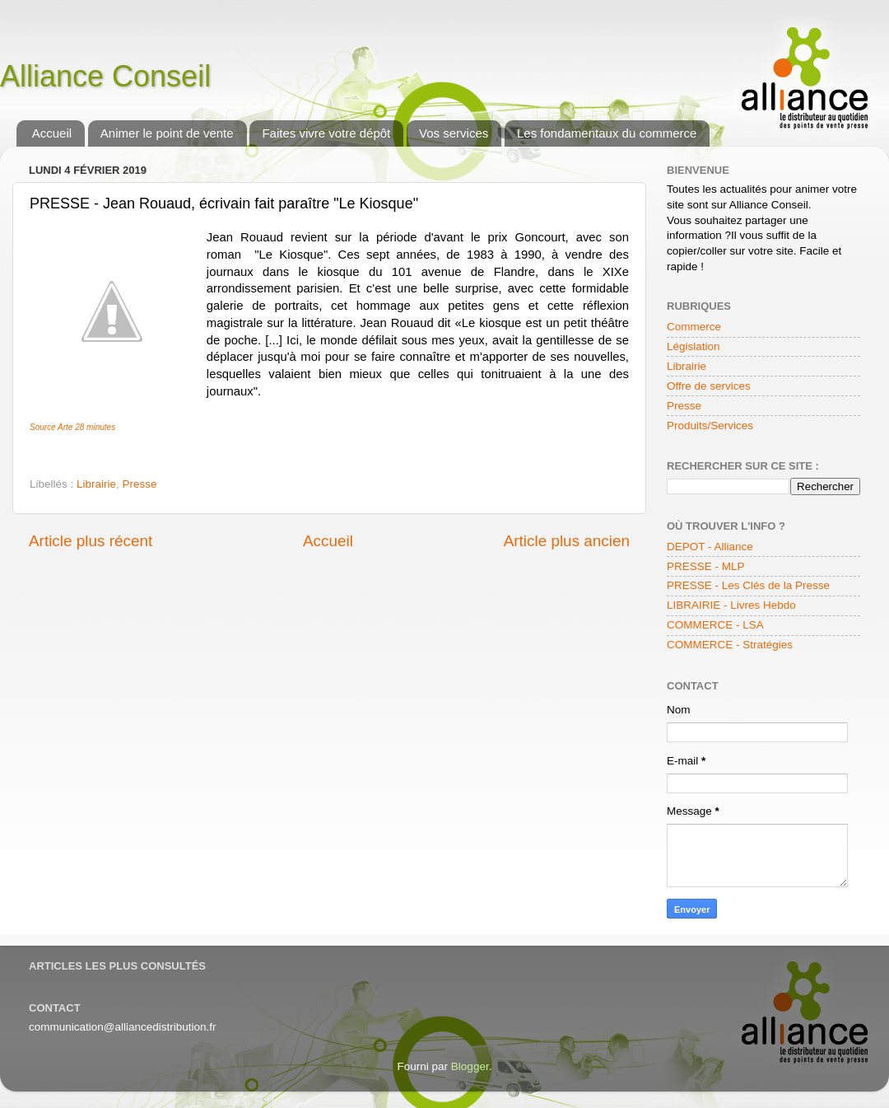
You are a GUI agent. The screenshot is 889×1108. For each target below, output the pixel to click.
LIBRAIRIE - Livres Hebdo (731, 605)
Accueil (52, 133)
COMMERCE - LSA (715, 625)
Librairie (96, 484)
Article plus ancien (567, 540)
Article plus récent (90, 540)
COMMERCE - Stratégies (730, 644)
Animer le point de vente (167, 133)
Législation (693, 346)
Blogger (470, 1066)
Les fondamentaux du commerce (606, 133)
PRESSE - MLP (706, 566)
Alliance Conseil (105, 76)
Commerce (694, 326)
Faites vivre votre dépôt (326, 133)
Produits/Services (710, 425)
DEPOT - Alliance (710, 546)
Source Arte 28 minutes (72, 427)
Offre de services (709, 386)
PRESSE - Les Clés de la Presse (748, 585)
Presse (140, 484)
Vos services (453, 133)
